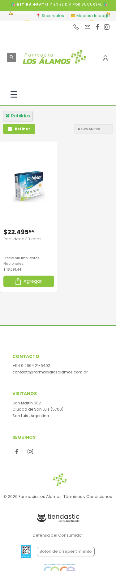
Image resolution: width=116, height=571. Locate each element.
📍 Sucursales (50, 16)
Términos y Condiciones (87, 496)
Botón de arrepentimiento (66, 551)
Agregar (28, 281)
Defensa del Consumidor (58, 535)
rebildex (17, 115)
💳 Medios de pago (90, 16)
